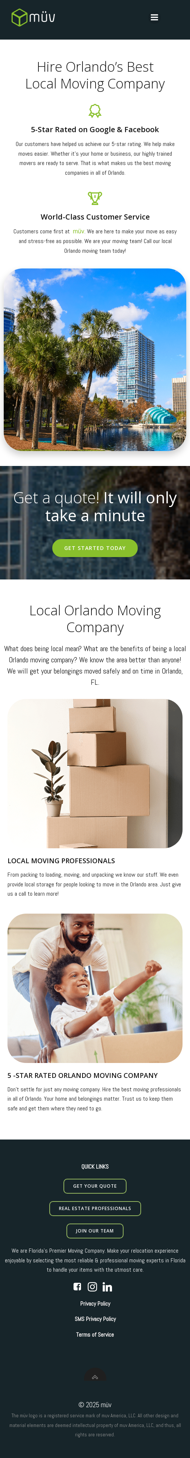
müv (78, 231)
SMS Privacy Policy (95, 1319)
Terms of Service (95, 1335)
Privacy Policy (95, 1304)
